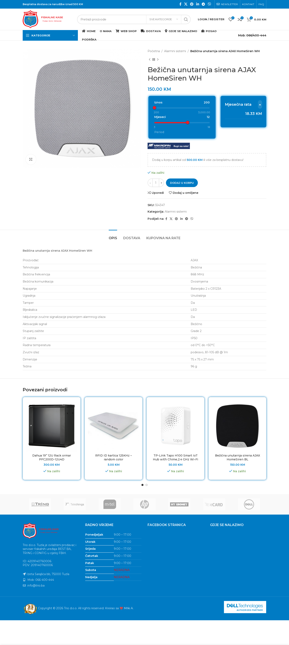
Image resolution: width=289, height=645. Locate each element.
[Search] (134, 19)
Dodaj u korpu (182, 158)
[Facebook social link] (180, 4)
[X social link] (186, 4)
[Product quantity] (156, 158)
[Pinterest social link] (192, 4)
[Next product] (158, 59)
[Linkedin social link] (197, 4)
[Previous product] (150, 59)
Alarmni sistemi (175, 51)
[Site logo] (48, 19)
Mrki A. (128, 584)
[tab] (113, 211)
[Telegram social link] (203, 4)
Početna (154, 51)
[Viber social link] (209, 4)
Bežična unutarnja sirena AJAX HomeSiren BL (237, 433)
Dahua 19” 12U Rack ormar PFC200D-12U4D (51, 433)
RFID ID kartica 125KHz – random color (113, 433)
